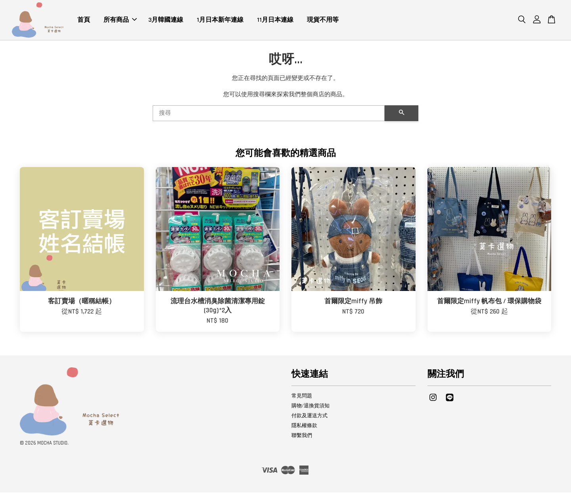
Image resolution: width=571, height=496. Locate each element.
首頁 (83, 21)
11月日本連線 (275, 21)
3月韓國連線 (165, 21)
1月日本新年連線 (220, 21)
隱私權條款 (304, 429)
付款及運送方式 (309, 419)
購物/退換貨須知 (310, 409)
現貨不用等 (323, 21)
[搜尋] (269, 117)
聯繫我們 (301, 439)
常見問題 (301, 399)
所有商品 (120, 21)
